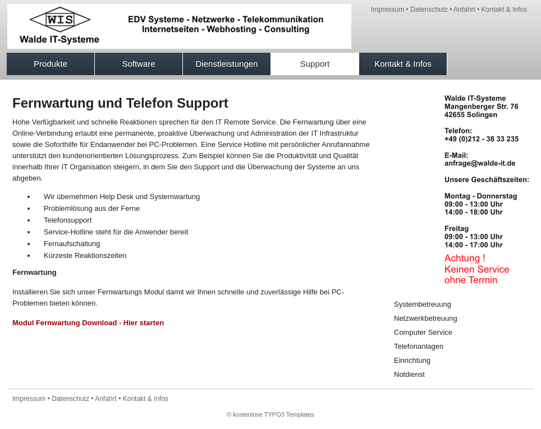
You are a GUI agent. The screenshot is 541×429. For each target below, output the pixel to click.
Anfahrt (464, 9)
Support (315, 63)
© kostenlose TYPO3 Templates (270, 414)
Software (138, 63)
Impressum (387, 9)
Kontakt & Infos (504, 9)
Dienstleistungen (227, 63)
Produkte (50, 63)
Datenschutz (429, 9)
